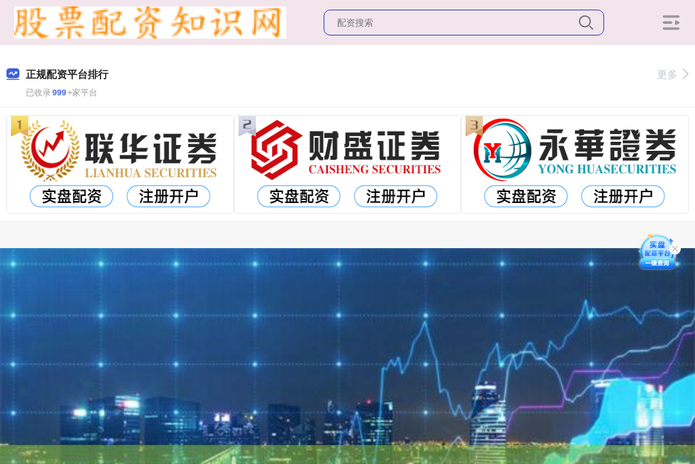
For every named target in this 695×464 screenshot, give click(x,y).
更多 (673, 74)
